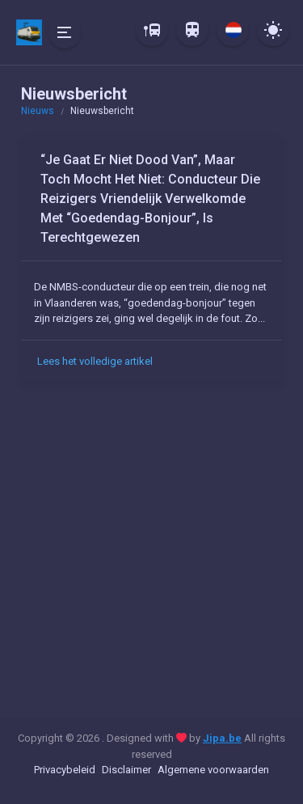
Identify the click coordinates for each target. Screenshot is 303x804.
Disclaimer (126, 770)
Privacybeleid (64, 770)
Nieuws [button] (37, 110)
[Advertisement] (151, 553)
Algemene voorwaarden (213, 770)
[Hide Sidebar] (64, 32)
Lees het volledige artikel (95, 361)
